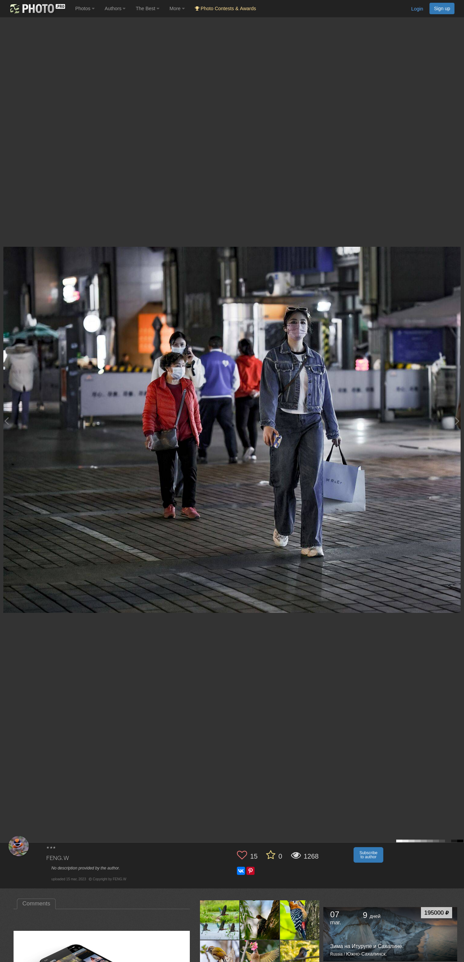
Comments (36, 903)
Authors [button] (115, 8)
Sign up (442, 8)
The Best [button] (147, 8)
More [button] (177, 8)
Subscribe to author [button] (368, 854)
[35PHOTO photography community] (36, 9)
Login (417, 8)
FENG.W (57, 858)
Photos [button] (85, 8)
